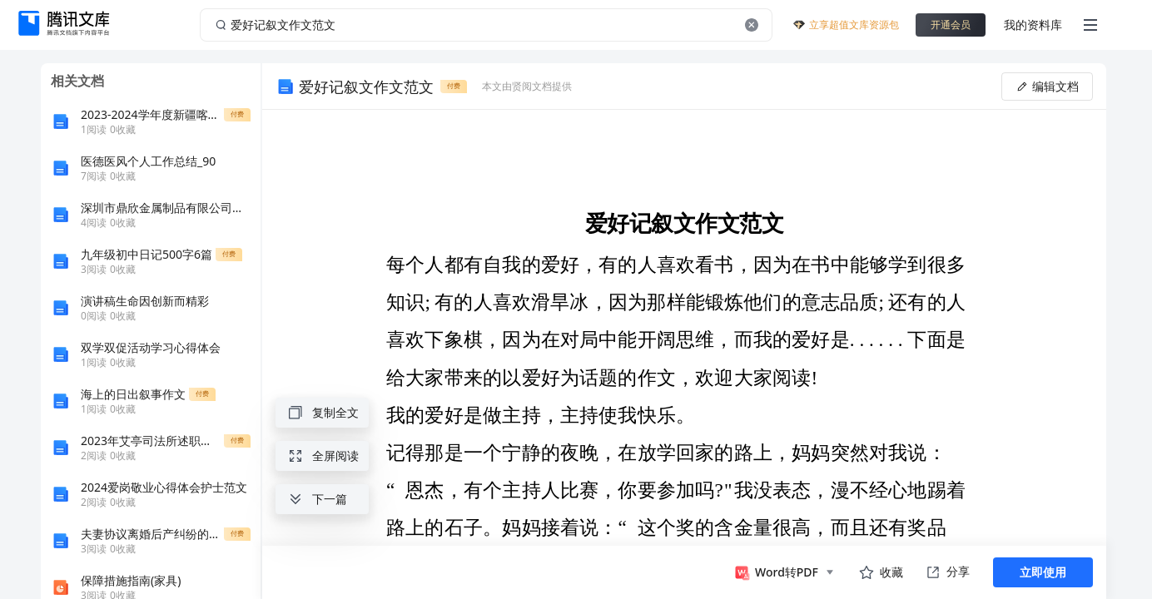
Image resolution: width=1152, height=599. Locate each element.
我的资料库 (1033, 24)
